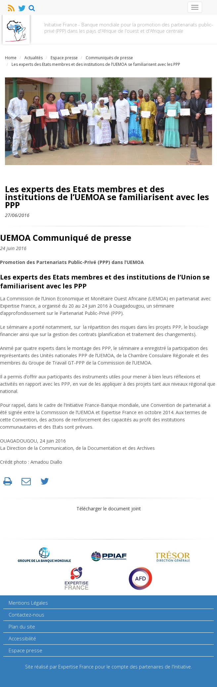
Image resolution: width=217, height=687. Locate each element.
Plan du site (22, 626)
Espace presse (64, 58)
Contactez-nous (26, 614)
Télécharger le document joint (108, 508)
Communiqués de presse (109, 58)
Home (11, 58)
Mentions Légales (28, 602)
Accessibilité (22, 638)
